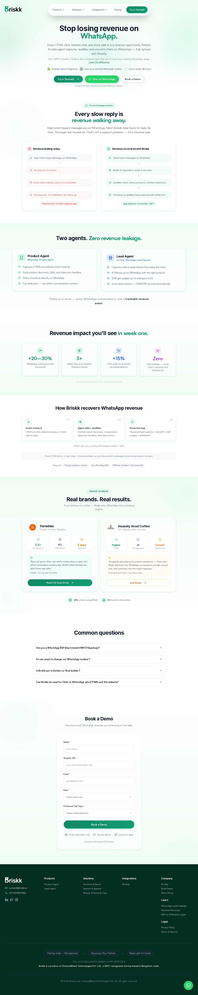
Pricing (117, 9)
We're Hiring (167, 893)
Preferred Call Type (74, 809)
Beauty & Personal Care (95, 893)
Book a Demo (133, 79)
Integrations (100, 9)
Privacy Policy (168, 927)
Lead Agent (50, 888)
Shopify (126, 884)
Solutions (78, 9)
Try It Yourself (136, 9)
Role (66, 793)
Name (67, 745)
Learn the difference (99, 62)
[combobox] (99, 801)
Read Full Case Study (60, 584)
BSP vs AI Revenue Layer (173, 914)
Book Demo (167, 888)
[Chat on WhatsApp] (188, 985)
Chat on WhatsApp (102, 79)
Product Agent (51, 884)
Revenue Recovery (170, 910)
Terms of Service (169, 931)
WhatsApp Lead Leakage (174, 905)
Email (66, 777)
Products (58, 9)
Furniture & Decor (92, 884)
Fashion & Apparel (92, 888)
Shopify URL (70, 761)
